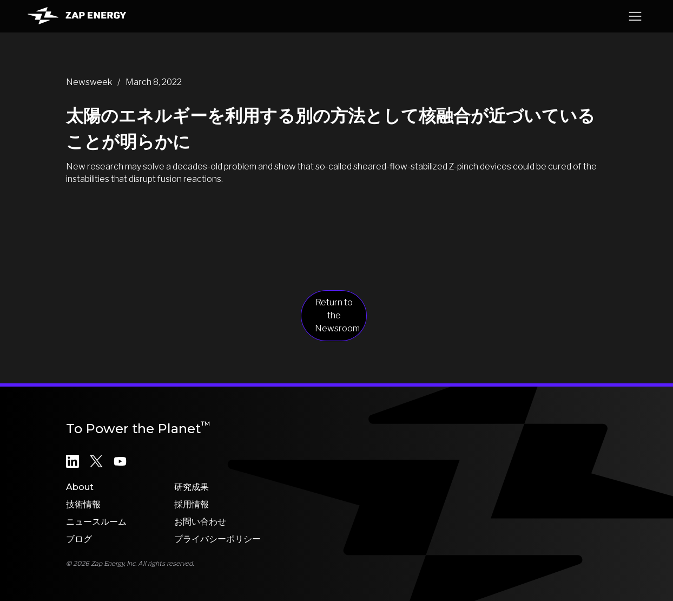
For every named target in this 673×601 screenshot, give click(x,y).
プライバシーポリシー (217, 539)
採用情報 (191, 504)
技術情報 (83, 504)
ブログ (79, 539)
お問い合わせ (200, 522)
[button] (635, 16)
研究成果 (191, 487)
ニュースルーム (96, 522)
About (80, 487)
